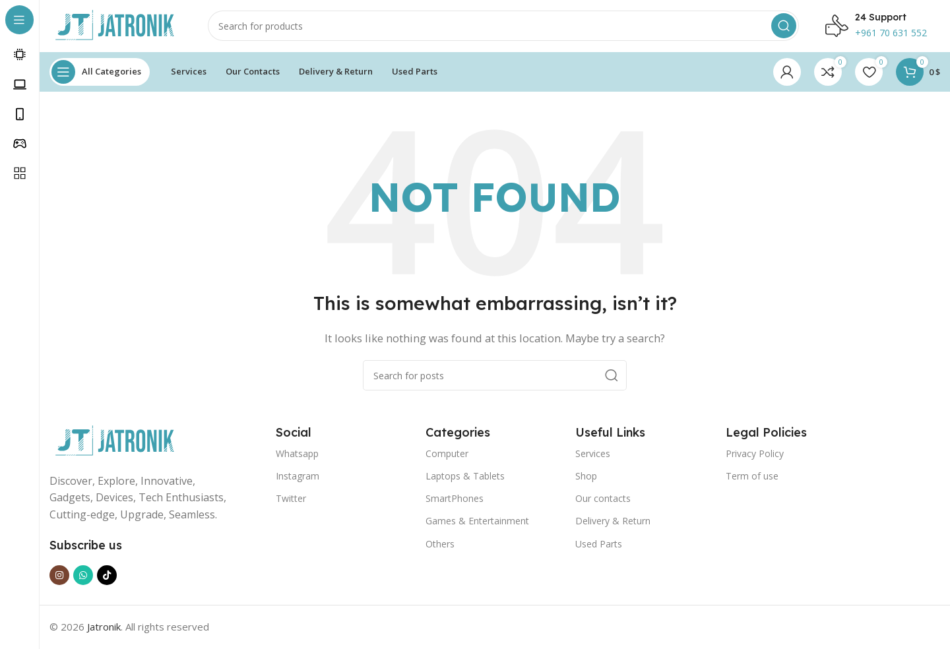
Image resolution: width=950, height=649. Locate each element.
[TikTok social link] (107, 576)
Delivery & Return (612, 522)
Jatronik (104, 627)
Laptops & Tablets (465, 476)
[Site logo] (115, 25)
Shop (586, 476)
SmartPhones (455, 499)
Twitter (291, 499)
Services (592, 454)
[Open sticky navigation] (99, 72)
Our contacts (603, 499)
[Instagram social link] (59, 576)
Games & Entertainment (477, 522)
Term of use (752, 476)
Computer (447, 454)
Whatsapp (297, 454)
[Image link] (115, 441)
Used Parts (598, 544)
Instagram (297, 476)
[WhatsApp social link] (83, 576)
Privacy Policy (755, 454)
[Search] (503, 26)
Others (440, 544)
